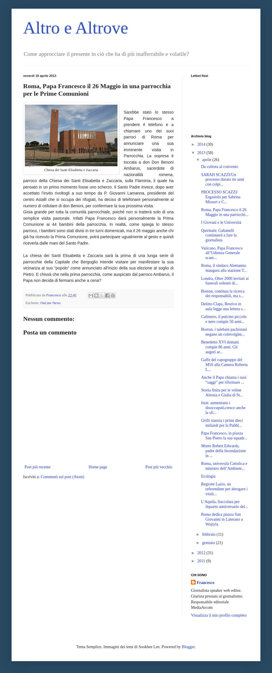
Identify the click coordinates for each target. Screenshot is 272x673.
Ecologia (208, 476)
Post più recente (37, 467)
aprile (207, 160)
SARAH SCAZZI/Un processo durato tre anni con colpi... (222, 180)
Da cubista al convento (219, 166)
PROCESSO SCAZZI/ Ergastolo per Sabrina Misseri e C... (220, 197)
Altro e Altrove (75, 27)
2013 (202, 153)
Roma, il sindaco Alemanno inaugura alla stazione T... (224, 268)
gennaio (209, 543)
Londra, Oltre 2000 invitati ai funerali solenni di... (225, 281)
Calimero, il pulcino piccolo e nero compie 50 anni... (224, 319)
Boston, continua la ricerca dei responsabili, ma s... (223, 293)
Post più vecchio (158, 467)
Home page (98, 467)
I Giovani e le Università (221, 222)
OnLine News (50, 303)
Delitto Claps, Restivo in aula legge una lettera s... (223, 306)
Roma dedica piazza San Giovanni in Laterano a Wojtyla (222, 519)
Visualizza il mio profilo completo (219, 615)
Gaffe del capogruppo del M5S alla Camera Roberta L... (224, 365)
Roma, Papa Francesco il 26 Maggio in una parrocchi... (225, 212)
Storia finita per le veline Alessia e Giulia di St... (222, 392)
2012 (202, 553)
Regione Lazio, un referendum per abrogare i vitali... (224, 489)
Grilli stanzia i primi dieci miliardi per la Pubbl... (222, 423)
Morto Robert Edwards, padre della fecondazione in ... (223, 451)
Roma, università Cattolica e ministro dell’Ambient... (224, 466)
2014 (202, 144)
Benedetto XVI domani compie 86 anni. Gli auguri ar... (220, 347)
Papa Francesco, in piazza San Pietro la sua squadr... (224, 435)
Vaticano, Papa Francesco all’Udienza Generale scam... (221, 253)
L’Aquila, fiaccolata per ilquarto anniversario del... (224, 504)
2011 (201, 561)
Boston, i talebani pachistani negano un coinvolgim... (224, 332)
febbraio (209, 534)
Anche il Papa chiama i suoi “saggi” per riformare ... (224, 379)
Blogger (188, 647)
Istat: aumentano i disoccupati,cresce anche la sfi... (223, 408)
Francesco (205, 582)
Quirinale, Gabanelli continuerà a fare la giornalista (219, 235)
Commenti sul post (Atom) (62, 477)
